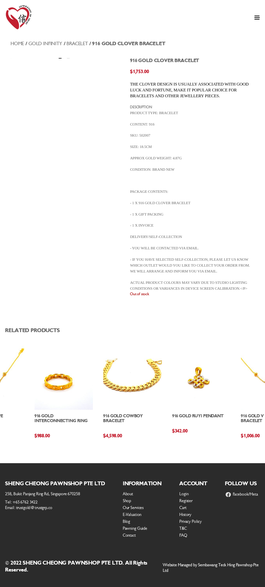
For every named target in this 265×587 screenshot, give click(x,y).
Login (183, 494)
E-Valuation (132, 514)
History (185, 514)
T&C (183, 528)
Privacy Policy (190, 521)
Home (17, 43)
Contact (129, 535)
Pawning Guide (135, 528)
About (128, 494)
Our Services (133, 507)
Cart (182, 507)
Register (186, 501)
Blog (126, 521)
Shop (127, 501)
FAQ (183, 535)
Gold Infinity (45, 43)
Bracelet (77, 43)
